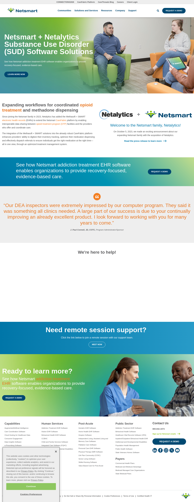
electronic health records (14, 120)
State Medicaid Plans (123, 474)
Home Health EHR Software (89, 431)
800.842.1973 (158, 429)
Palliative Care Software (87, 445)
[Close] (56, 461)
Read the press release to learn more (143, 141)
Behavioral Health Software (125, 431)
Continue (31, 496)
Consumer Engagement (13, 438)
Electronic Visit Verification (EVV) (17, 449)
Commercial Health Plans (124, 463)
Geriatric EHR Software (87, 428)
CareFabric (61, 120)
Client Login (132, 2)
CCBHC (45, 438)
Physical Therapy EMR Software (91, 452)
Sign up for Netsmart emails (164, 434)
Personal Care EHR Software (89, 448)
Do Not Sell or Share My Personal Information (82, 496)
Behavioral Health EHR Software (54, 435)
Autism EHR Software (50, 431)
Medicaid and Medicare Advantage (128, 467)
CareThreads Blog (106, 2)
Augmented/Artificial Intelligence (17, 428)
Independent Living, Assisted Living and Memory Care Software (93, 440)
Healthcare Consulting (13, 456)
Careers (120, 2)
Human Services (52, 423)
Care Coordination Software (15, 431)
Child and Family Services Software (55, 442)
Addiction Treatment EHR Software (55, 428)
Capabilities (12, 423)
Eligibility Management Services (16, 452)
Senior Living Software (87, 459)
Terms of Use (128, 496)
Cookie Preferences (112, 496)
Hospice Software (85, 435)
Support (132, 10)
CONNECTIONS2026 (65, 2)
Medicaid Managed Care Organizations (130, 470)
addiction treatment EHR (36, 381)
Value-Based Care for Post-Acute (91, 466)
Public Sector (124, 423)
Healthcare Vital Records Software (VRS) (130, 435)
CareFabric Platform (86, 2)
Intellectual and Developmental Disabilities (57, 449)
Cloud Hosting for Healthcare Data (17, 435)
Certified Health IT (144, 496)
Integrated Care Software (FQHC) (54, 445)
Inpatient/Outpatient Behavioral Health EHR (131, 438)
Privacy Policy (27, 480)
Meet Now (97, 344)
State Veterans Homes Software (127, 452)
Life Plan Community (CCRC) (90, 455)
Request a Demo (174, 11)
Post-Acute (86, 423)
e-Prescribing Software (13, 445)
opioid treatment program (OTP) (51, 124)
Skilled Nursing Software (88, 462)
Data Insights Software (13, 442)
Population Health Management (127, 445)
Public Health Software (123, 449)
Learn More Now (16, 74)
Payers (119, 458)
